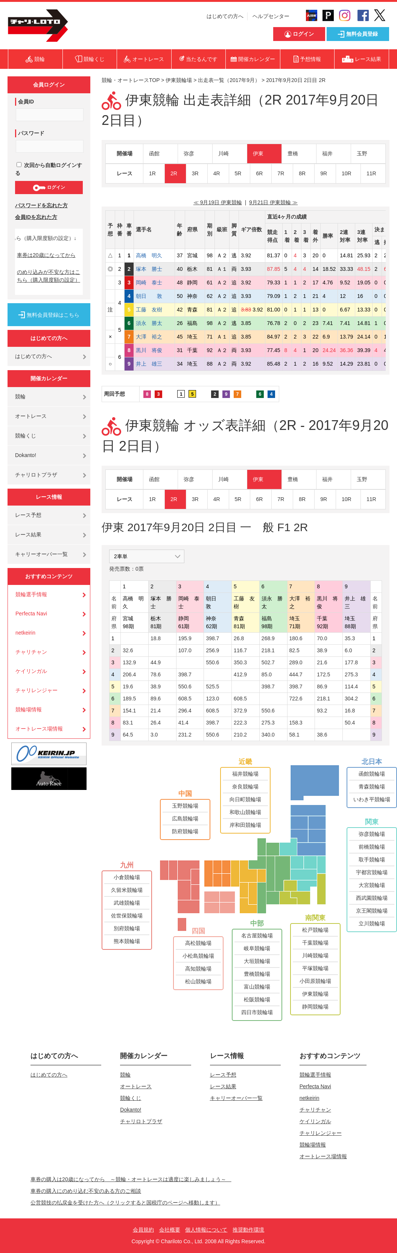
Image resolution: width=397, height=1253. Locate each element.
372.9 (240, 711)
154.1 (129, 711)
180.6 (296, 638)
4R (216, 173)
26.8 (239, 638)
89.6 (156, 699)
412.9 (240, 674)
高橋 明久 (154, 255)
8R (302, 173)
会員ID (26, 102)
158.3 (296, 723)
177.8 (351, 662)
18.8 (156, 638)
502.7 (268, 662)
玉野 (362, 153)
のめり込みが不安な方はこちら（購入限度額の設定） (48, 276)
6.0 (348, 650)
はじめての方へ (225, 16)
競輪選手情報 (31, 594)
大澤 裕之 (154, 337)
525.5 (212, 686)
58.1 (294, 735)
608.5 (185, 699)
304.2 (351, 699)
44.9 (156, 662)
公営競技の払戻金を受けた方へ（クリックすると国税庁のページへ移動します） (125, 1203)
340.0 (268, 735)
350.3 (240, 662)
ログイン (49, 187)
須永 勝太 (154, 323)
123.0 (212, 699)
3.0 (154, 735)
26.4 (156, 723)
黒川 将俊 (154, 350)
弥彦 (189, 153)
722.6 (296, 699)
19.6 (128, 686)
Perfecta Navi (31, 614)
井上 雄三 (154, 364)
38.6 (322, 735)
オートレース (31, 416)
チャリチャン (31, 652)
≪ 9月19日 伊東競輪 (217, 202)
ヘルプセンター (270, 16)
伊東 (258, 153)
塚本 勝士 (154, 269)
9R (323, 173)
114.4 (351, 686)
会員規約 (143, 1230)
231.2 (185, 735)
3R (195, 173)
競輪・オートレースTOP (131, 80)
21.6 (322, 662)
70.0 (322, 638)
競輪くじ (25, 436)
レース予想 (28, 515)
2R (173, 173)
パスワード (31, 133)
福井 (327, 153)
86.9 (322, 686)
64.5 (128, 735)
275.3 (351, 674)
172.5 (323, 674)
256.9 (212, 650)
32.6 (128, 650)
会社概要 (169, 1230)
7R (280, 173)
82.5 (294, 650)
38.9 (322, 650)
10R (346, 173)
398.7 (212, 638)
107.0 (185, 650)
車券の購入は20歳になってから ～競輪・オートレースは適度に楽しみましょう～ (130, 1179)
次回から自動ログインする (48, 169)
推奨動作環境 (248, 1230)
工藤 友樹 (154, 310)
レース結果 (28, 535)
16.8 (350, 711)
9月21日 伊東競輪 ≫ (273, 202)
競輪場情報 (28, 709)
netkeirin (25, 633)
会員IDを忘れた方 (36, 217)
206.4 (129, 674)
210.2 (240, 735)
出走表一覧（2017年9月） (229, 80)
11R (371, 173)
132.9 (129, 662)
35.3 (350, 638)
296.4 (185, 711)
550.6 (212, 662)
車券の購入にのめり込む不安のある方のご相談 (85, 1191)
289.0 (296, 662)
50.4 (350, 723)
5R (238, 173)
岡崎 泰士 (154, 282)
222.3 (240, 723)
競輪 (20, 396)
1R (152, 173)
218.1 (268, 650)
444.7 (296, 674)
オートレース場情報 (39, 729)
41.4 (183, 723)
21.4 (156, 711)
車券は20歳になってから (46, 255)
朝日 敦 (154, 296)
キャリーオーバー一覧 (41, 554)
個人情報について (206, 1230)
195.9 (185, 638)
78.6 (156, 674)
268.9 (268, 638)
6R (259, 173)
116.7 (240, 650)
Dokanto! (25, 455)
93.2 (322, 711)
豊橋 (292, 153)
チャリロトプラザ (36, 475)
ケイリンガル (31, 671)
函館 (154, 153)
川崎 (223, 153)
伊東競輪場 (179, 80)
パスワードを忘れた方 (41, 205)
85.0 (267, 674)
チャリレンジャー (36, 690)
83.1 (128, 723)
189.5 (129, 699)
